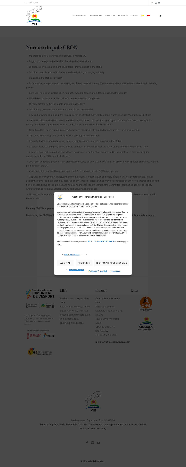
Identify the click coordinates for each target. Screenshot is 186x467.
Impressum (115, 271)
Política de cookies (76, 270)
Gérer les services (71, 255)
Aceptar (65, 263)
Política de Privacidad (98, 271)
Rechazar (84, 263)
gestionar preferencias (111, 263)
